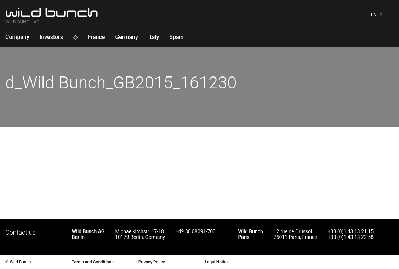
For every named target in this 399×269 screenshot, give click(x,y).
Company (17, 37)
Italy (153, 37)
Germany (126, 37)
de (382, 14)
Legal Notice (216, 261)
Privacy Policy (151, 261)
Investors (51, 37)
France (96, 37)
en (373, 14)
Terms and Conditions (93, 261)
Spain (176, 37)
